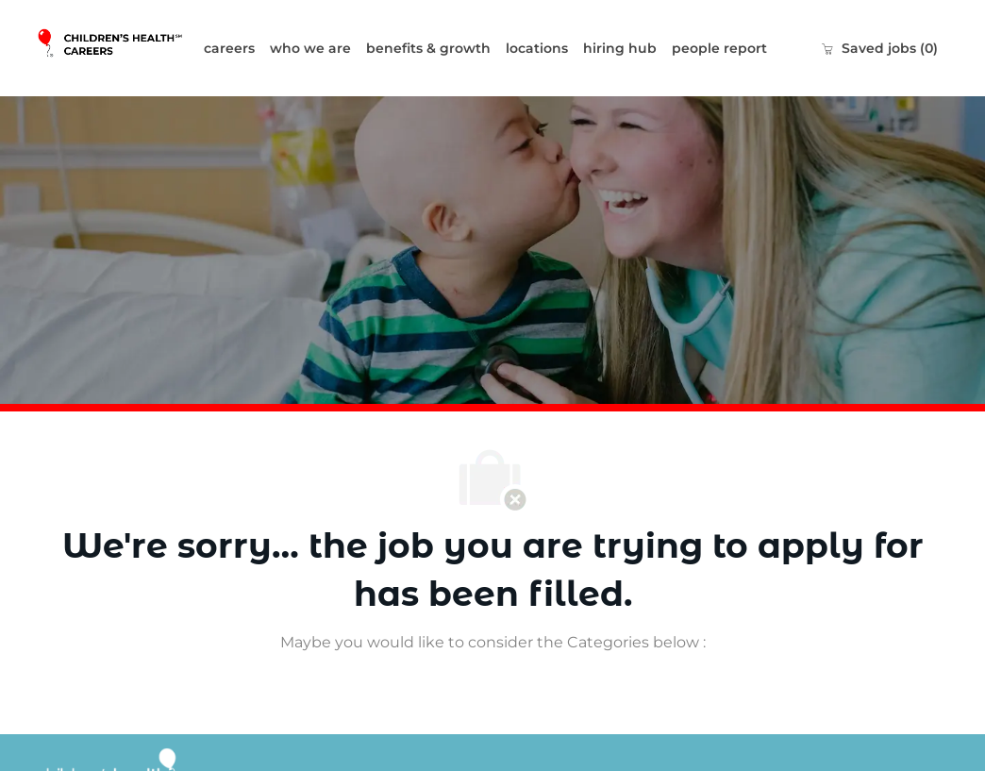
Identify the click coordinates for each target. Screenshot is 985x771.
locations (537, 48)
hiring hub (620, 48)
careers (229, 48)
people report (719, 48)
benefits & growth (428, 48)
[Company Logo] (116, 47)
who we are (310, 48)
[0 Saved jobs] (879, 48)
